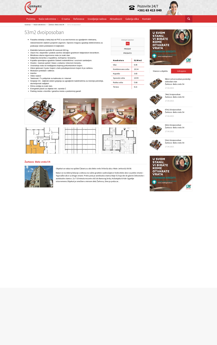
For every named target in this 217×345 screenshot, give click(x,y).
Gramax (28, 24)
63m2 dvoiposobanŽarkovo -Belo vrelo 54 (174, 126)
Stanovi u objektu (160, 71)
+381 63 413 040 (149, 10)
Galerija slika (132, 18)
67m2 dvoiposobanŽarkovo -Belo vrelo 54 (174, 110)
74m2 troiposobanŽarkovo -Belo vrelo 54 (174, 95)
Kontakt (146, 18)
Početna (30, 18)
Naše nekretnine (48, 18)
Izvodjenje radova (97, 18)
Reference (78, 18)
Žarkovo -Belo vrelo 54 (56, 24)
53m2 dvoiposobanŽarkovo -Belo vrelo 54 (174, 141)
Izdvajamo (181, 71)
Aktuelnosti (116, 18)
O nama (66, 18)
